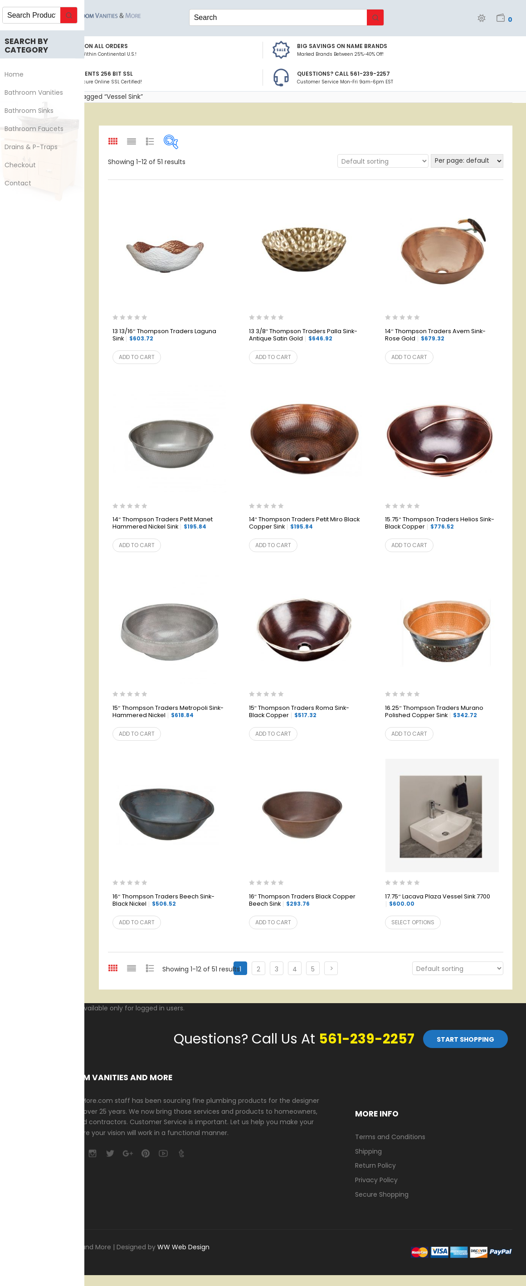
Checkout (24, 165)
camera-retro (92, 1153)
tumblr (180, 1153)
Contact (22, 183)
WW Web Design (183, 1247)
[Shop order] (383, 161)
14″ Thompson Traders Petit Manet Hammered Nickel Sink (162, 523)
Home (18, 74)
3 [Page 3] (276, 969)
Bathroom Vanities (38, 92)
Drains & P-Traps (35, 146)
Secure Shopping (382, 1194)
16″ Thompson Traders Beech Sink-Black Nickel (163, 900)
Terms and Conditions (390, 1136)
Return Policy (375, 1165)
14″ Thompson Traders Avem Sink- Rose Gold (435, 335)
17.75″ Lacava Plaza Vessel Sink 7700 (437, 900)
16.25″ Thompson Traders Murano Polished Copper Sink (434, 711)
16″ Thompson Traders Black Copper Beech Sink (302, 900)
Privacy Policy (376, 1179)
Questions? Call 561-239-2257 (343, 74)
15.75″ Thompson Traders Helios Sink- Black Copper (439, 523)
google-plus (127, 1153)
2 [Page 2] (258, 969)
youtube (163, 1153)
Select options (412, 922)
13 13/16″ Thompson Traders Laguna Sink (164, 335)
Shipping (368, 1151)
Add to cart (137, 357)
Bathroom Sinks (33, 110)
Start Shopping (465, 1039)
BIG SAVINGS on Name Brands (342, 46)
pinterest (145, 1153)
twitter (110, 1153)
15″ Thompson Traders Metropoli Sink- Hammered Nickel (167, 711)
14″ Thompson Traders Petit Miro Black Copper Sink (304, 523)
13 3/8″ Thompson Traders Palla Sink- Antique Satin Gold (303, 335)
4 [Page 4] (294, 969)
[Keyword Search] (278, 17)
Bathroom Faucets (38, 128)
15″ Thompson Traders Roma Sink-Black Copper (299, 711)
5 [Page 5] (313, 969)
